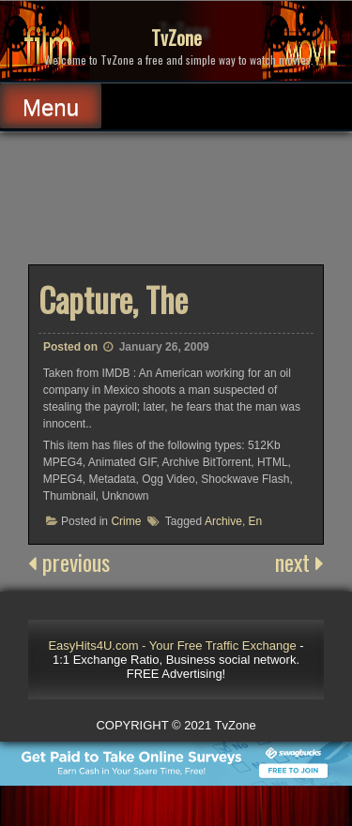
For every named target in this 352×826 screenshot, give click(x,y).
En (256, 521)
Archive (223, 521)
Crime (126, 521)
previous (69, 561)
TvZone (176, 37)
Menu (51, 107)
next (299, 561)
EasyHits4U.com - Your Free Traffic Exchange (172, 645)
